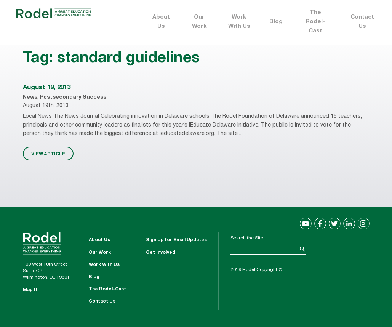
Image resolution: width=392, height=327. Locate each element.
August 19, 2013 (46, 88)
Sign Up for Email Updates (176, 240)
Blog (276, 22)
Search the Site (246, 238)
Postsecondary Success (73, 97)
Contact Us (362, 21)
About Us (161, 21)
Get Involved (160, 252)
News (30, 97)
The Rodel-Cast (315, 22)
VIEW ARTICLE (48, 153)
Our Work (199, 21)
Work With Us (239, 21)
